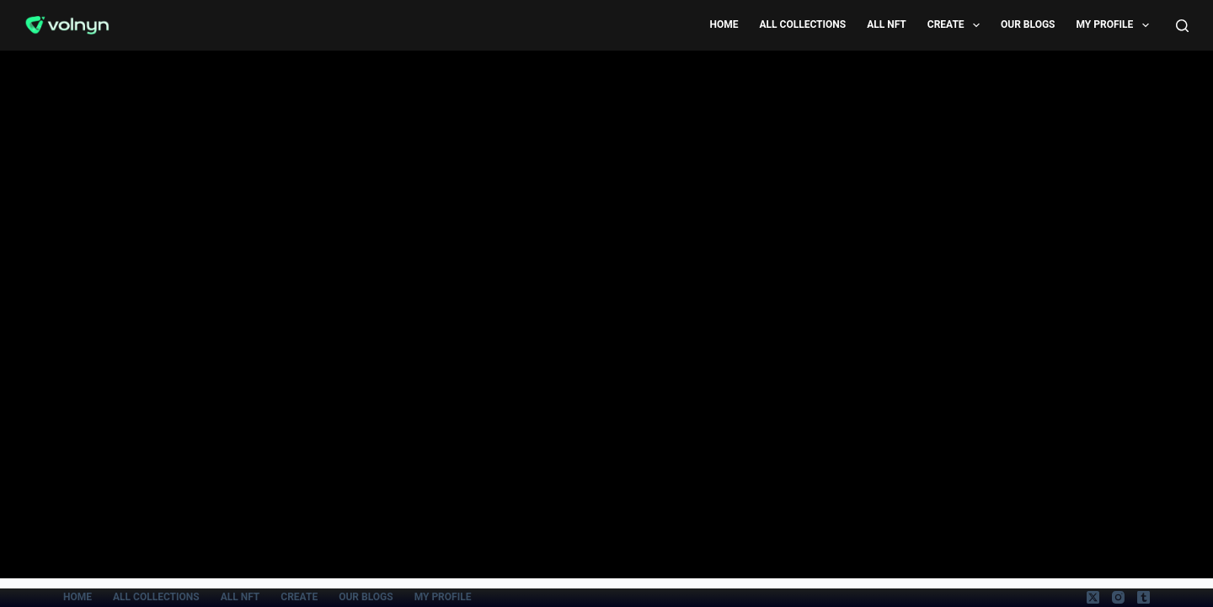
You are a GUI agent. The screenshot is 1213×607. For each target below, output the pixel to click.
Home (723, 24)
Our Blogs (1028, 24)
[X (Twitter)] (1093, 597)
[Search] (1182, 25)
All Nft (886, 24)
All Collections (803, 24)
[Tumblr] (1143, 597)
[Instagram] (1118, 597)
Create (956, 25)
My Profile (1116, 25)
